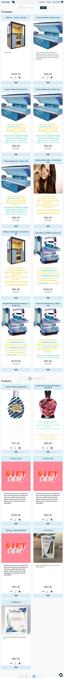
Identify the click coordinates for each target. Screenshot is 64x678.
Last (43, 378)
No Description (8, 52)
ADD (16, 83)
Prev (26, 676)
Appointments (57, 2)
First (21, 676)
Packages (42, 2)
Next (37, 378)
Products (48, 2)
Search (43, 7)
